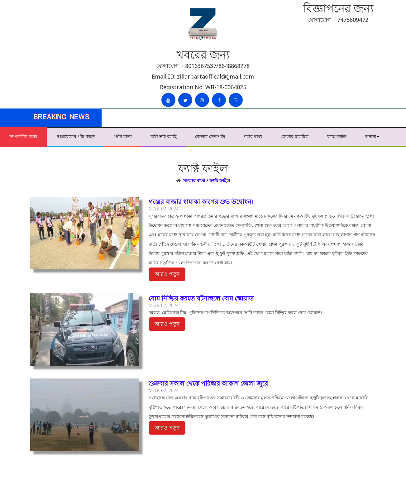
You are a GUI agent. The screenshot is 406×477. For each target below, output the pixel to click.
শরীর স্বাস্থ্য (253, 136)
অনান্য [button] (372, 136)
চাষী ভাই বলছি (163, 136)
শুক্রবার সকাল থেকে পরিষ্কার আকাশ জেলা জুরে (208, 383)
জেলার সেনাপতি (210, 136)
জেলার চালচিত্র (294, 136)
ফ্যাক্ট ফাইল (336, 136)
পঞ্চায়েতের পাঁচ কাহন (75, 136)
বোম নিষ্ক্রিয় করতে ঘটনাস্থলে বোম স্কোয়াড (201, 298)
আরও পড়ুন (167, 274)
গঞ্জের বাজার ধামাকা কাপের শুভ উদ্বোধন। (201, 201)
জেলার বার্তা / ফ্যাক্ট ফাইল (206, 180)
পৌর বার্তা (122, 136)
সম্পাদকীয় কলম (23, 136)
